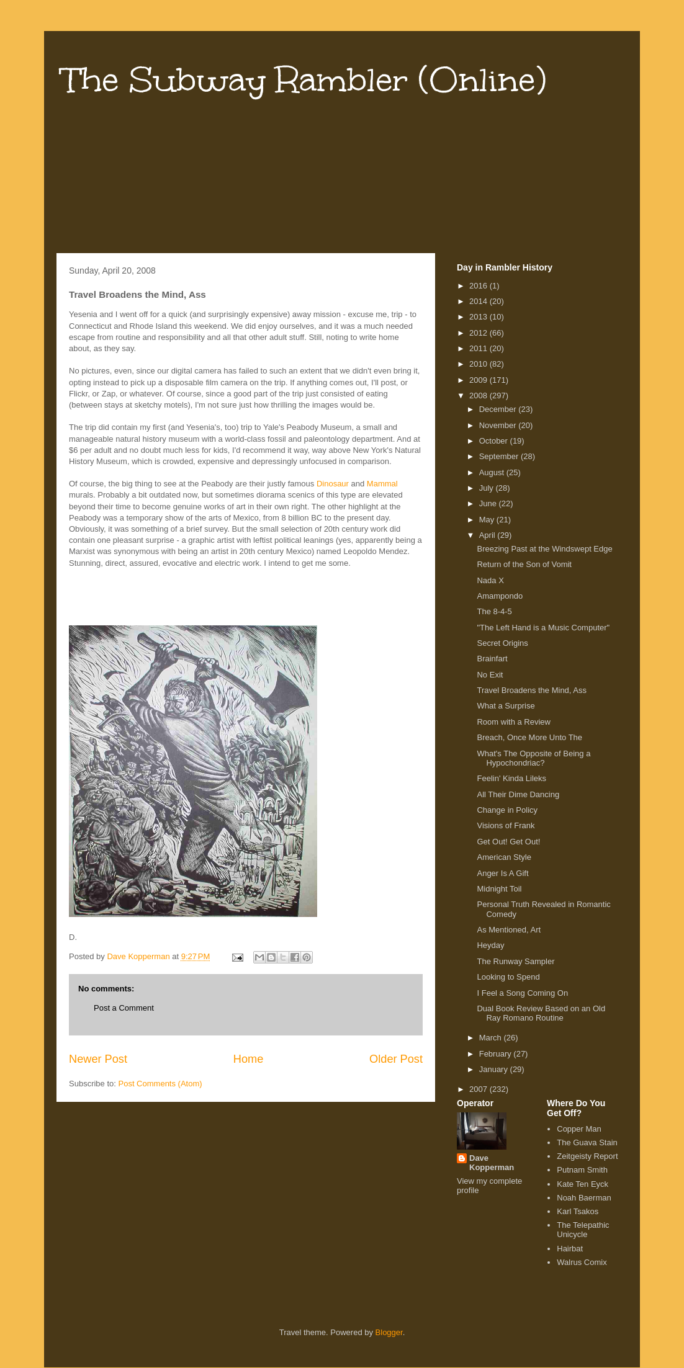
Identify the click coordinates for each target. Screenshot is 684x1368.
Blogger (389, 1332)
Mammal (382, 483)
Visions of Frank (505, 825)
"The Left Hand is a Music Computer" (543, 627)
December (499, 409)
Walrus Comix (581, 1262)
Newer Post (98, 1059)
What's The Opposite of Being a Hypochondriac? (533, 758)
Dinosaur (333, 483)
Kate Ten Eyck (582, 1184)
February (496, 1053)
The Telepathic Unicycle (583, 1230)
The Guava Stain (587, 1142)
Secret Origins (502, 643)
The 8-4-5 (494, 611)
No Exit (490, 674)
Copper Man (579, 1128)
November (499, 425)
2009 (479, 380)
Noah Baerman (584, 1197)
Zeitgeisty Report (587, 1156)
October (494, 440)
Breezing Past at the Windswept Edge (544, 548)
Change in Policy (507, 810)
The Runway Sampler (515, 961)
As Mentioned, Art (509, 929)
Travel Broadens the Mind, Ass (532, 690)
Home (248, 1059)
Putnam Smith (582, 1169)
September (500, 456)
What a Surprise (505, 705)
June (489, 503)
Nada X (490, 580)
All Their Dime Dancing (518, 794)
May (488, 519)
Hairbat (570, 1248)
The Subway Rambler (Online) (304, 80)
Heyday (490, 945)
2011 (479, 348)
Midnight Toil (499, 888)
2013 (479, 316)
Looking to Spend (508, 976)
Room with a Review (514, 721)
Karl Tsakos (577, 1211)
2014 (479, 301)
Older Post (396, 1059)
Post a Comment (124, 1008)
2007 (479, 1089)
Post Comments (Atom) (160, 1083)
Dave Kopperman (491, 1162)
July (487, 488)
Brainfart (492, 658)
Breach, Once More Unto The (529, 737)
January (494, 1069)
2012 (479, 333)
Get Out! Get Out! (508, 841)
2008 (479, 395)
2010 (479, 364)
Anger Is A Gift (502, 873)
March (491, 1037)
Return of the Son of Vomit (524, 564)
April (488, 535)
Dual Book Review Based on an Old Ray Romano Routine (541, 1013)
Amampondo (500, 596)
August (492, 472)
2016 (479, 285)
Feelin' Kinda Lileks (511, 778)
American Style (504, 857)
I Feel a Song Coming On (522, 993)
